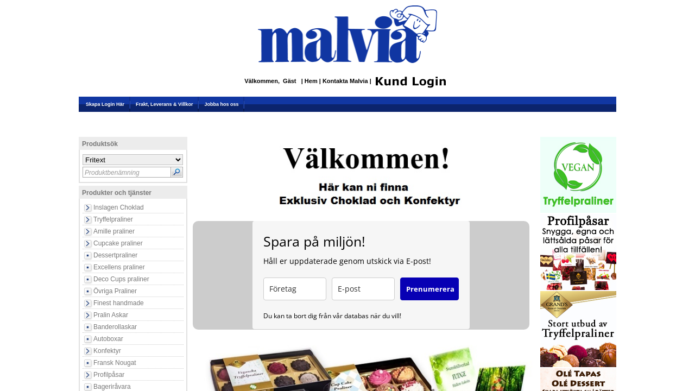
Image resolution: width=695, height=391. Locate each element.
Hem (312, 81)
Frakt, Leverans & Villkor (164, 104)
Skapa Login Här (105, 104)
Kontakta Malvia (346, 81)
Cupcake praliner (118, 243)
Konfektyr (107, 351)
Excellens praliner (119, 267)
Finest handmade (118, 303)
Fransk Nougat (114, 363)
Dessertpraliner (115, 255)
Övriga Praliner (115, 291)
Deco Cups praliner (121, 279)
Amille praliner (114, 231)
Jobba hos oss (221, 104)
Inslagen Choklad (118, 207)
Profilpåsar (108, 375)
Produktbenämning (112, 172)
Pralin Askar (110, 315)
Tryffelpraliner (113, 219)
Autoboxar (108, 339)
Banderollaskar (115, 327)
